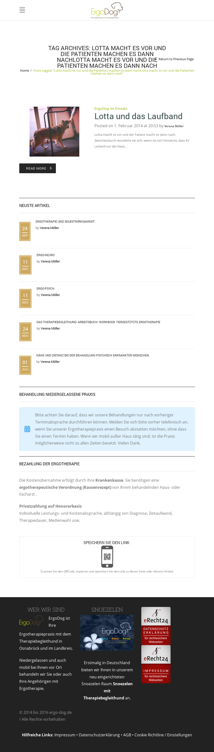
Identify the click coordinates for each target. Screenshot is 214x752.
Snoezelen (107, 609)
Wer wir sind (46, 609)
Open (107, 557)
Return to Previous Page (176, 59)
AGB (127, 735)
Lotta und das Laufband (138, 115)
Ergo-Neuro (46, 255)
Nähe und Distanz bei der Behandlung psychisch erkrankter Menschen (92, 355)
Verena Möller (174, 126)
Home (24, 70)
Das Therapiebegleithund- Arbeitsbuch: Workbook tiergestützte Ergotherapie (98, 322)
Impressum (64, 735)
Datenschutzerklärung (99, 735)
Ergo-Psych (45, 288)
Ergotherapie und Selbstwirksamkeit (65, 221)
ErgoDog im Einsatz (111, 108)
